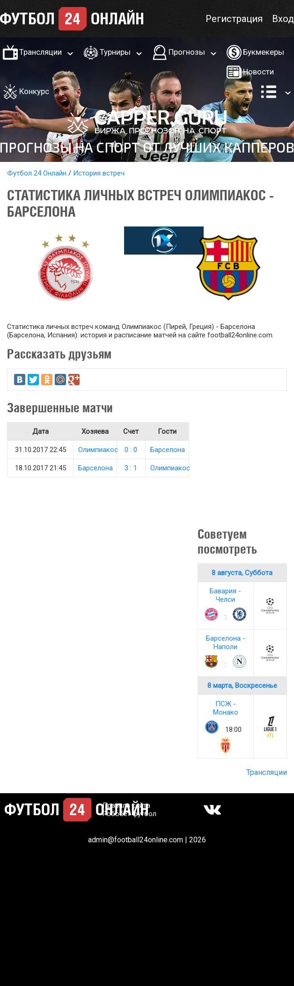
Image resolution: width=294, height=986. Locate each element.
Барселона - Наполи (225, 642)
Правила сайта (126, 805)
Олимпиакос (98, 450)
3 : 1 (131, 468)
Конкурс (34, 91)
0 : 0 (131, 450)
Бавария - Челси (225, 595)
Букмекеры (263, 52)
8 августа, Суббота (242, 573)
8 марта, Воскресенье (242, 685)
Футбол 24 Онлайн (36, 173)
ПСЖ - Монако (225, 708)
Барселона (167, 450)
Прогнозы (187, 52)
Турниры (115, 52)
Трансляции (40, 52)
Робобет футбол (129, 814)
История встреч (99, 173)
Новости (258, 71)
